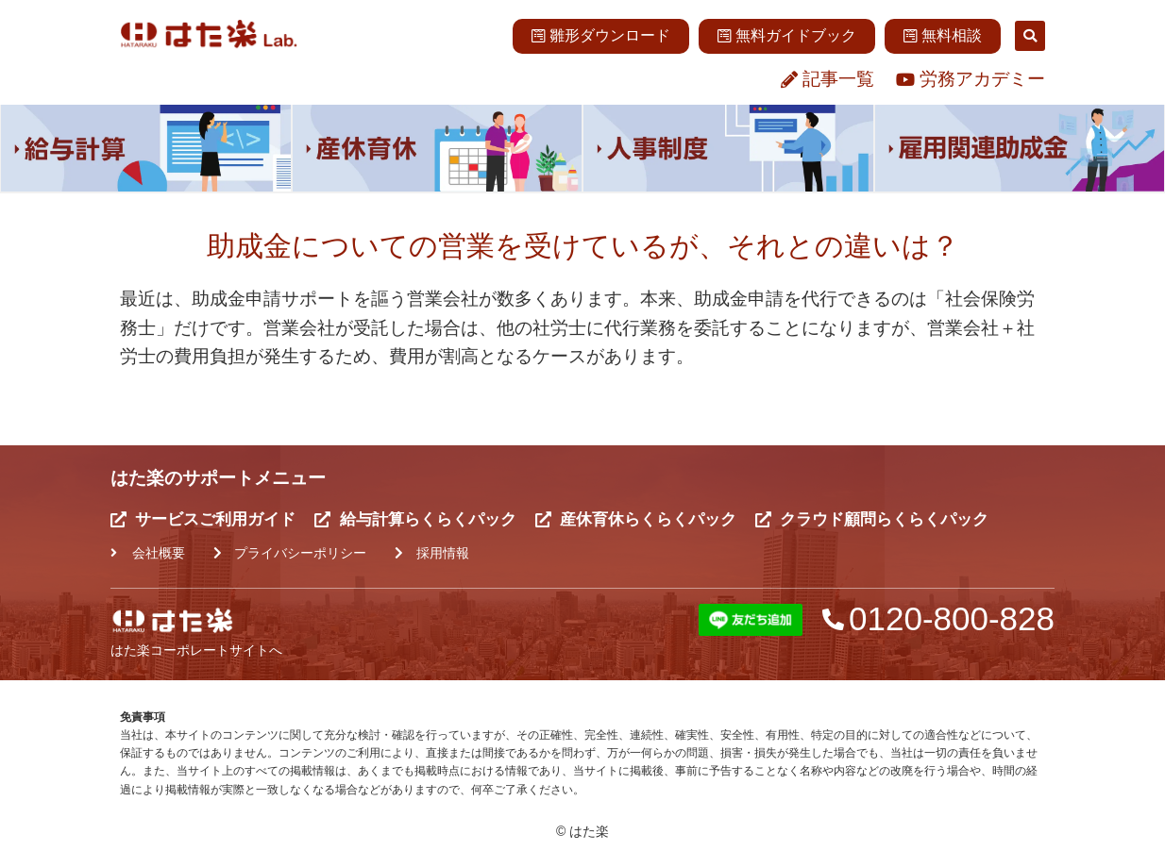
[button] (1030, 36)
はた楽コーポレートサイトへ (196, 650)
